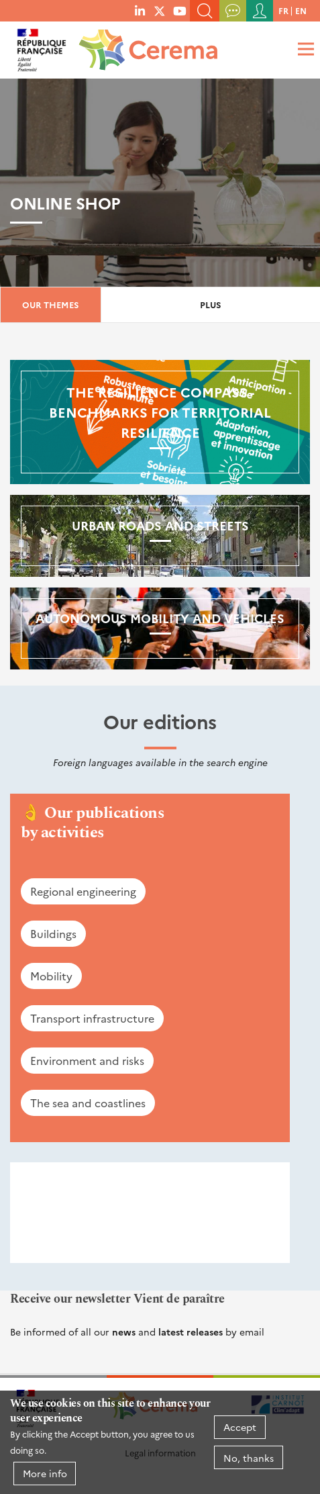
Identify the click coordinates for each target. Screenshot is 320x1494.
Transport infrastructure (92, 1018)
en (301, 10)
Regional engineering (83, 891)
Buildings (53, 933)
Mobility (51, 975)
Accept (239, 1427)
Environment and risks (87, 1060)
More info (45, 1473)
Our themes (50, 304)
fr (283, 10)
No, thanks (248, 1457)
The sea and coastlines (88, 1102)
